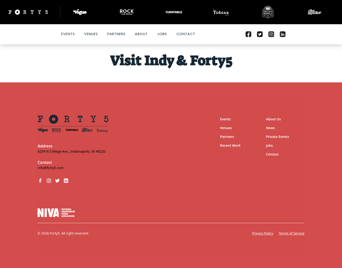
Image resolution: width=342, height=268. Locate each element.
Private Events (277, 136)
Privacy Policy (262, 233)
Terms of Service (291, 233)
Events (68, 34)
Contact (185, 34)
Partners (116, 34)
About (141, 34)
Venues (226, 128)
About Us (273, 119)
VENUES (91, 34)
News (270, 128)
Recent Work (230, 145)
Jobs (162, 34)
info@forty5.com (50, 167)
